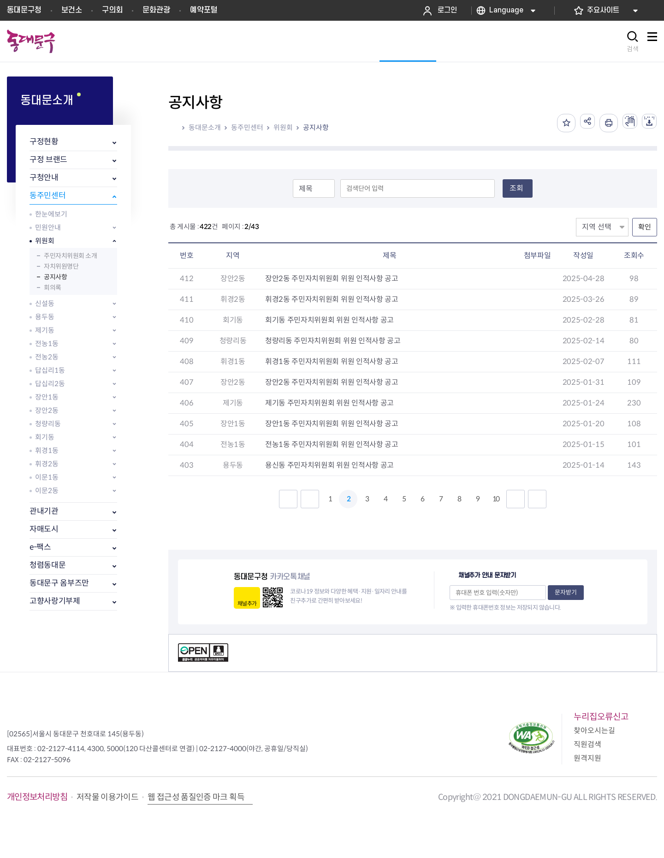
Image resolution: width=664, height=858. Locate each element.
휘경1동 (47, 450)
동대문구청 (24, 10)
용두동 (44, 316)
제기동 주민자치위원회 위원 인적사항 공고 (329, 403)
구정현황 (44, 142)
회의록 (52, 287)
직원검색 (587, 744)
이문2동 (47, 490)
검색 (633, 49)
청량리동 (48, 423)
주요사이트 (603, 10)
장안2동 (47, 410)
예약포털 (204, 10)
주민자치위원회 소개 (70, 255)
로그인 (447, 10)
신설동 (44, 303)
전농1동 (47, 343)
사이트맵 (652, 42)
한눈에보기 (51, 214)
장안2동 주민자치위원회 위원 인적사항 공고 (331, 278)
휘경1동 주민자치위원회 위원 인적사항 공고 (331, 361)
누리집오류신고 (601, 716)
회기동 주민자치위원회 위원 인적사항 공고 (329, 320)
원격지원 (587, 758)
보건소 (71, 10)
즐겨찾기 (555, 123)
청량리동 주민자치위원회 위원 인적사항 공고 (333, 341)
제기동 (44, 330)
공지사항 (55, 277)
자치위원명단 (61, 266)
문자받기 (566, 592)
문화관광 (156, 10)
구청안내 (44, 177)
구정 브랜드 (48, 160)
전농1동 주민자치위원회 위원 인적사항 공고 (331, 444)
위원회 (44, 240)
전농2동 (47, 357)
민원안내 (48, 227)
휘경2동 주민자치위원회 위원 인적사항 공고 (331, 299)
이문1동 (47, 477)
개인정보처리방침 (37, 797)
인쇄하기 (601, 123)
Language (506, 10)
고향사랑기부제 (55, 601)
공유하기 (578, 123)
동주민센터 (47, 195)
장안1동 (47, 397)
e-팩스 (40, 547)
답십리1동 (50, 370)
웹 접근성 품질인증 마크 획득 (196, 797)
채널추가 (246, 603)
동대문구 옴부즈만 (59, 583)
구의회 (112, 10)
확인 (644, 227)
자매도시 (44, 529)
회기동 (44, 437)
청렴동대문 (47, 565)
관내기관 (44, 511)
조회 (516, 188)
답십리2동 (50, 383)
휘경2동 (47, 463)
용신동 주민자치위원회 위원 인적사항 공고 (329, 465)
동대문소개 (205, 127)
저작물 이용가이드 (107, 797)
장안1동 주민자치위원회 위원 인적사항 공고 (331, 424)
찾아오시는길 (594, 730)
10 (495, 498)
